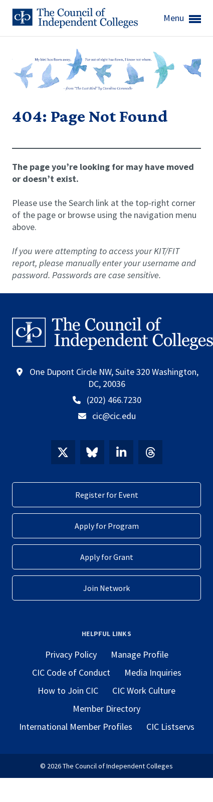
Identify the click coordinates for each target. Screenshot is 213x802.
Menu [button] (182, 18)
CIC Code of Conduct (71, 672)
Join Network (106, 588)
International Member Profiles (75, 726)
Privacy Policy (71, 654)
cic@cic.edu (114, 416)
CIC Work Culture (143, 690)
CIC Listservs (170, 726)
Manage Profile (139, 654)
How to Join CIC (68, 690)
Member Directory (106, 708)
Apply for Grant (106, 557)
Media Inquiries (152, 672)
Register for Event (106, 495)
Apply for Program (107, 526)
